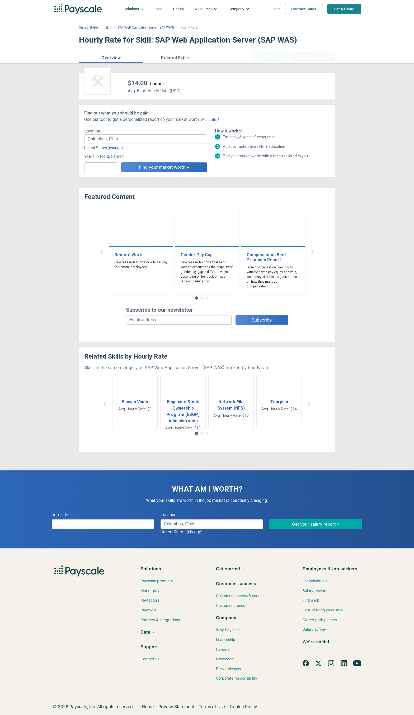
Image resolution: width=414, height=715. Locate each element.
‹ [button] (102, 250)
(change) (115, 148)
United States (89, 27)
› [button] (312, 250)
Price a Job (271, 57)
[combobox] (145, 139)
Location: (92, 131)
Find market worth (313, 57)
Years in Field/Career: (104, 156)
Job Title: (60, 514)
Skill (108, 27)
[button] (111, 57)
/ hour (156, 83)
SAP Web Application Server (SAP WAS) (146, 27)
